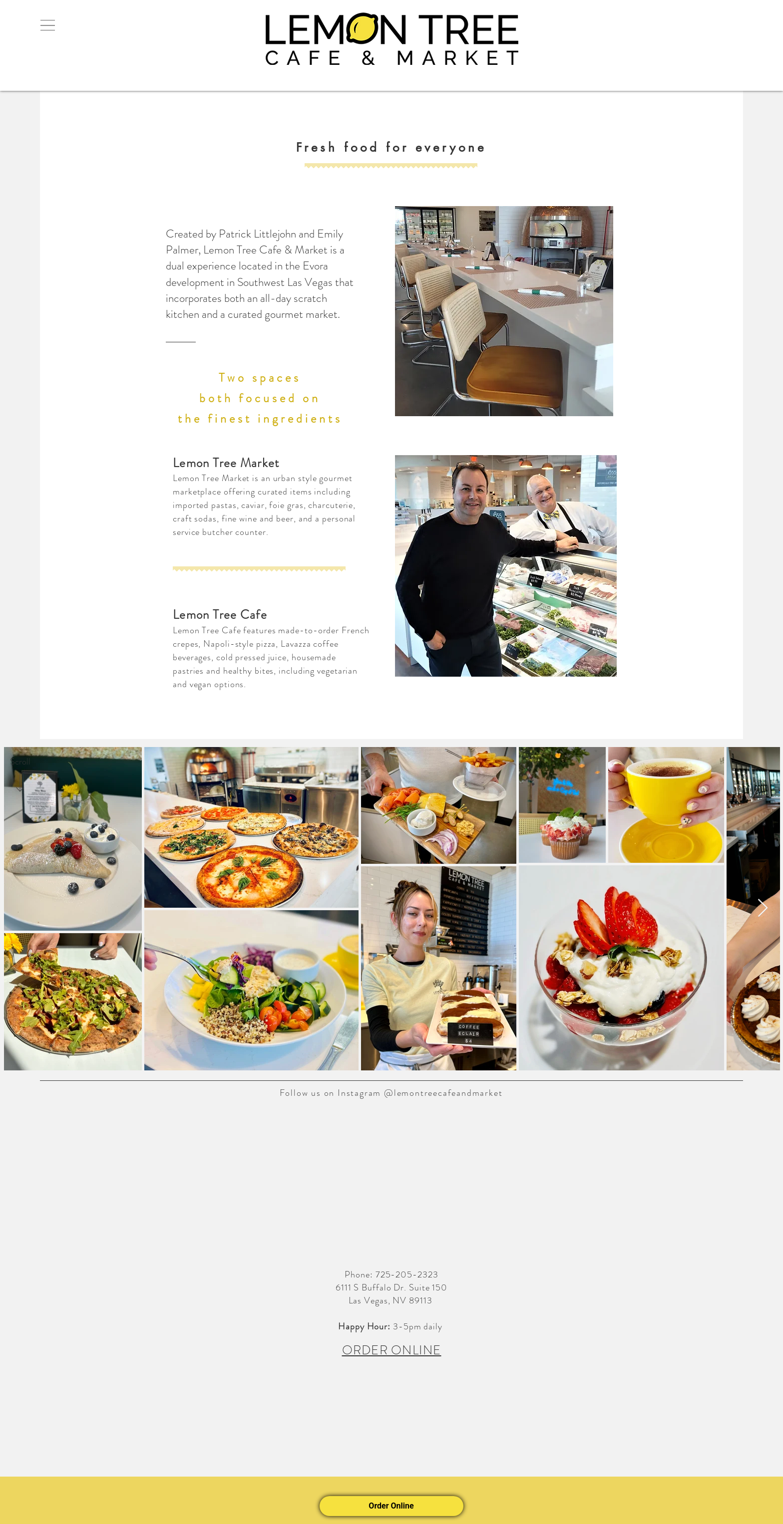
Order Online (391, 1506)
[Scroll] (20, 762)
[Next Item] (763, 908)
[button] (47, 25)
